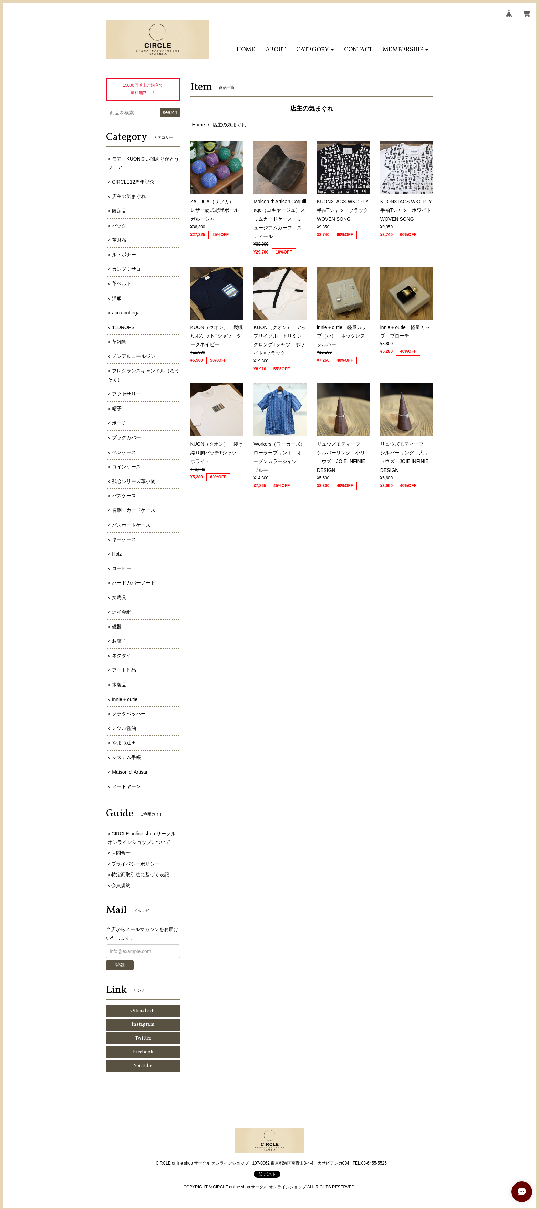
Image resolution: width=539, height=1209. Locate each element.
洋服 (117, 298)
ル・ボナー (124, 254)
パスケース (124, 495)
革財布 (119, 240)
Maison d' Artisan (130, 772)
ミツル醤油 (124, 728)
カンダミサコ (126, 269)
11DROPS (123, 327)
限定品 (119, 211)
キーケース (124, 539)
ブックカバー (126, 437)
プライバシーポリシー (135, 864)
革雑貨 (119, 341)
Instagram (143, 1024)
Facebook (143, 1052)
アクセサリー (126, 394)
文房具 (119, 597)
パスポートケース (131, 525)
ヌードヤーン (126, 786)
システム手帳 (126, 757)
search (170, 112)
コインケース (126, 466)
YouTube (143, 1066)
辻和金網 (121, 612)
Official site (143, 1011)
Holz (117, 554)
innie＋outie (124, 699)
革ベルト (121, 283)
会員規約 (121, 885)
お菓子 (119, 641)
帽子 (117, 408)
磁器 (117, 626)
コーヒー (121, 568)
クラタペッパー (129, 713)
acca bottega (125, 313)
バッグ (119, 225)
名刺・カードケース (133, 510)
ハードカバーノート (133, 583)
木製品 (119, 685)
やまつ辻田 (124, 742)
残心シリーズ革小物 (133, 481)
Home (198, 124)
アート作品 (124, 670)
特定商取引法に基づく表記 (140, 874)
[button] (315, 50)
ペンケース (124, 452)
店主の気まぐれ (129, 196)
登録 (120, 965)
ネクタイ (121, 655)
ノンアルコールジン (133, 356)
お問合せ (121, 853)
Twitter (143, 1038)
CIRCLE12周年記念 (133, 182)
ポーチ (119, 423)
